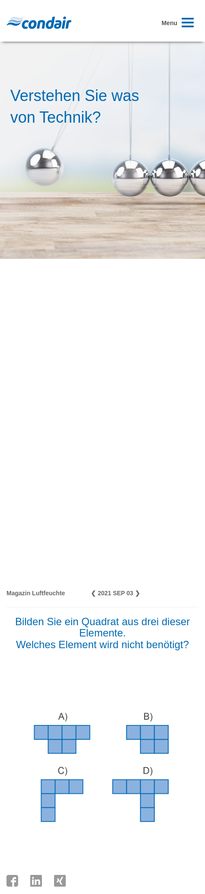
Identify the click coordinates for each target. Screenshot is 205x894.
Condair (38, 22)
